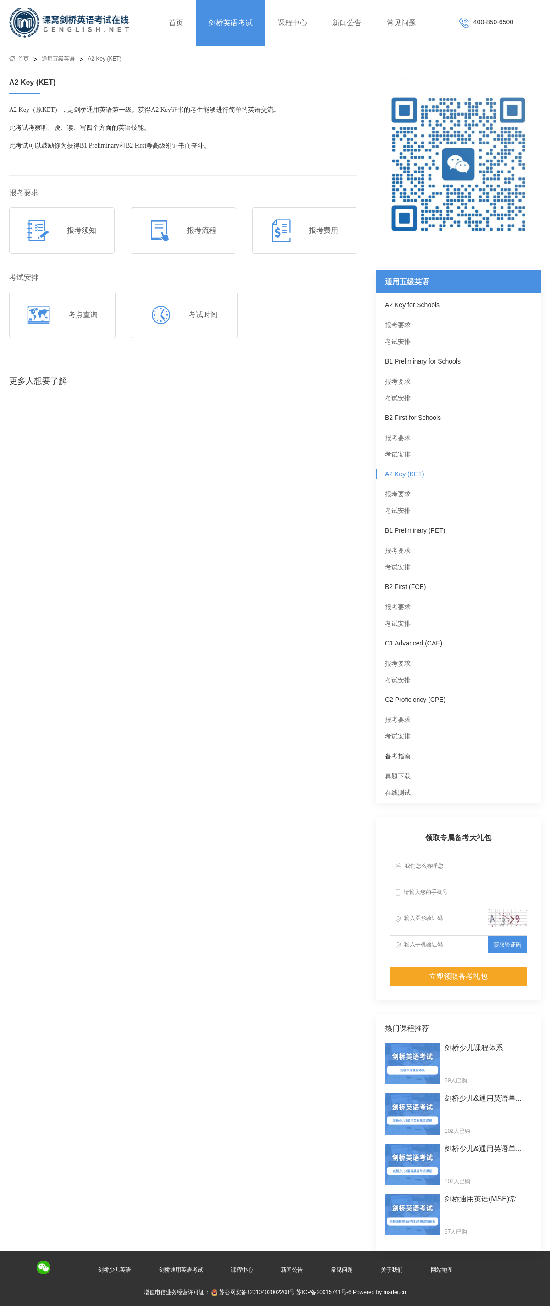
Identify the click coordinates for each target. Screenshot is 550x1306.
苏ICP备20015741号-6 (323, 1292)
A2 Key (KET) (104, 58)
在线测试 (398, 792)
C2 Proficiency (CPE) (415, 699)
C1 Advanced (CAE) (413, 643)
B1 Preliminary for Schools (423, 361)
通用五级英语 (58, 58)
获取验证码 (507, 945)
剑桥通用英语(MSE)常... (484, 1199)
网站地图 (442, 1270)
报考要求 (398, 325)
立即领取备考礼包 (458, 976)
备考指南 (398, 756)
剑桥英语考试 (231, 23)
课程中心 (292, 23)
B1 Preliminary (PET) (415, 530)
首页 (176, 23)
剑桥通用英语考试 (181, 1270)
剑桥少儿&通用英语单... (483, 1098)
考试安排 (398, 341)
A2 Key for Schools (412, 305)
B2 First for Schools (413, 417)
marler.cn (395, 1292)
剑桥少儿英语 (114, 1270)
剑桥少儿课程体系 (474, 1048)
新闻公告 (347, 23)
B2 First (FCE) (405, 586)
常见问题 (401, 23)
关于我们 (392, 1270)
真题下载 (398, 776)
